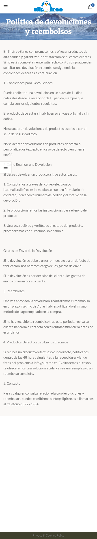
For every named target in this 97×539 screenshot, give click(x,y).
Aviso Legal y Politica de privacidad (29, 435)
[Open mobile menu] (5, 6)
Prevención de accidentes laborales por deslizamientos (43, 496)
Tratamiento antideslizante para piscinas (33, 480)
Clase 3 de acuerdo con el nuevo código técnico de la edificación (41, 461)
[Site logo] (48, 6)
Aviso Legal (36, 525)
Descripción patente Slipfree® (25, 451)
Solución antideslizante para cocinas (29, 488)
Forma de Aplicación (18, 443)
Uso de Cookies (57, 525)
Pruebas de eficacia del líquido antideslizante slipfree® (43, 472)
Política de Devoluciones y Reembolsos (31, 427)
